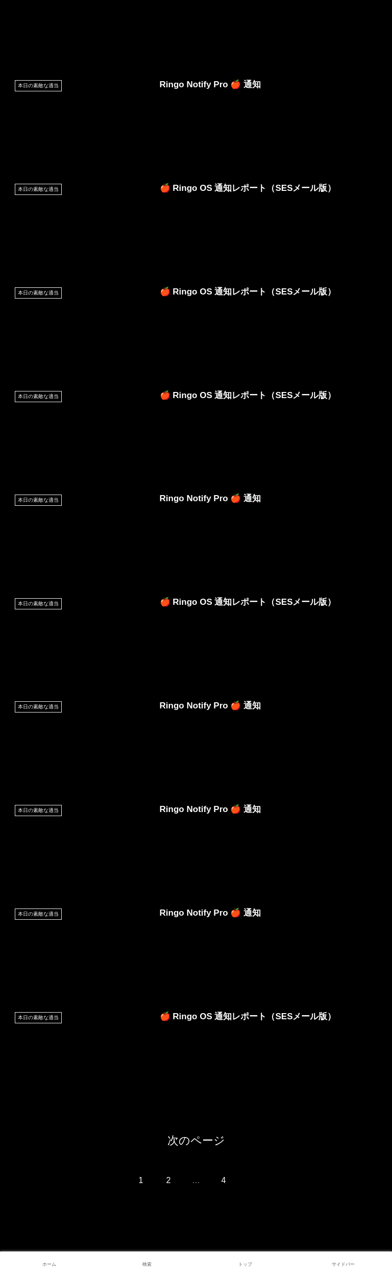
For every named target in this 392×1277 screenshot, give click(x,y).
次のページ (196, 1140)
